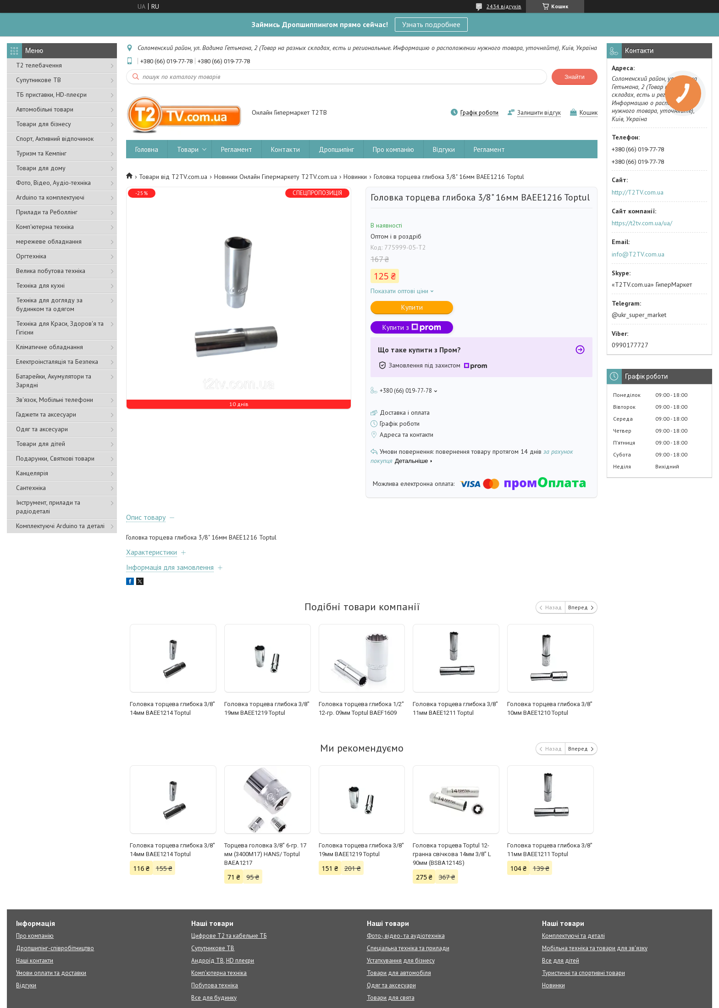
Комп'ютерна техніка (45, 227)
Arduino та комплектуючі (50, 197)
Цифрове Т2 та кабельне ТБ (228, 936)
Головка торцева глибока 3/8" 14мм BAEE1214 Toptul (172, 708)
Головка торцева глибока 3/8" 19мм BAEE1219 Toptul (267, 708)
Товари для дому (41, 168)
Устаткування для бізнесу (401, 960)
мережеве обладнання (49, 241)
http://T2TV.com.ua (638, 192)
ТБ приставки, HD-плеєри (51, 94)
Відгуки (444, 149)
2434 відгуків (504, 6)
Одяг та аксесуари (42, 429)
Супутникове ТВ (38, 80)
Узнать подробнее (431, 24)
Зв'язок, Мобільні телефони (54, 399)
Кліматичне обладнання (49, 347)
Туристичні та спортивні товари (583, 973)
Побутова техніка (214, 985)
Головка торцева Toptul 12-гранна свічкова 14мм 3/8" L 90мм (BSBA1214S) (452, 854)
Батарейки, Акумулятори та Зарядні (53, 380)
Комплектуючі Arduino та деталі (60, 526)
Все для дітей (560, 960)
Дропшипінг (336, 149)
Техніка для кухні (40, 285)
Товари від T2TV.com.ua (173, 177)
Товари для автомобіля (399, 973)
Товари (188, 149)
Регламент (236, 149)
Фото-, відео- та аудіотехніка (406, 936)
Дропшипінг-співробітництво (55, 948)
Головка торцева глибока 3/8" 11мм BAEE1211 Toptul (455, 708)
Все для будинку (214, 998)
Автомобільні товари (44, 109)
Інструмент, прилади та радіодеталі (48, 506)
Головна (146, 149)
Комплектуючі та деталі (573, 936)
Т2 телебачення (39, 65)
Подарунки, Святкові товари (55, 458)
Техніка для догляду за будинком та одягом (49, 304)
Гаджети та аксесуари (46, 414)
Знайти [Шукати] (574, 76)
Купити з (411, 327)
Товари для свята (391, 998)
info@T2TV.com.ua (638, 254)
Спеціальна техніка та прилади (408, 948)
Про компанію (393, 149)
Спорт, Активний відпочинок (55, 138)
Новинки (355, 177)
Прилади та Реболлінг (46, 212)
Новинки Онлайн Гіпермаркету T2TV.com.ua (275, 177)
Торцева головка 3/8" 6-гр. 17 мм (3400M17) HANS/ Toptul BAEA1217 (265, 854)
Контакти (285, 149)
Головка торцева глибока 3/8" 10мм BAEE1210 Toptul (549, 708)
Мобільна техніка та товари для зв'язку (594, 948)
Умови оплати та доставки (51, 973)
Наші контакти (34, 960)
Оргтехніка (31, 256)
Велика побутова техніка (50, 271)
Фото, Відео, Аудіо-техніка (53, 182)
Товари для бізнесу (43, 124)
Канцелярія (32, 473)
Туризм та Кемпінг (41, 153)
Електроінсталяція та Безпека (57, 361)
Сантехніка (31, 488)
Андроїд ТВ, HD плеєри (222, 960)
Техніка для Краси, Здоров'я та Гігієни (60, 327)
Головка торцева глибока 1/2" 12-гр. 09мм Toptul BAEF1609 (361, 708)
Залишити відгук (539, 113)
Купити (412, 307)
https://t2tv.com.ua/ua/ (642, 223)
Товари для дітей (40, 444)
